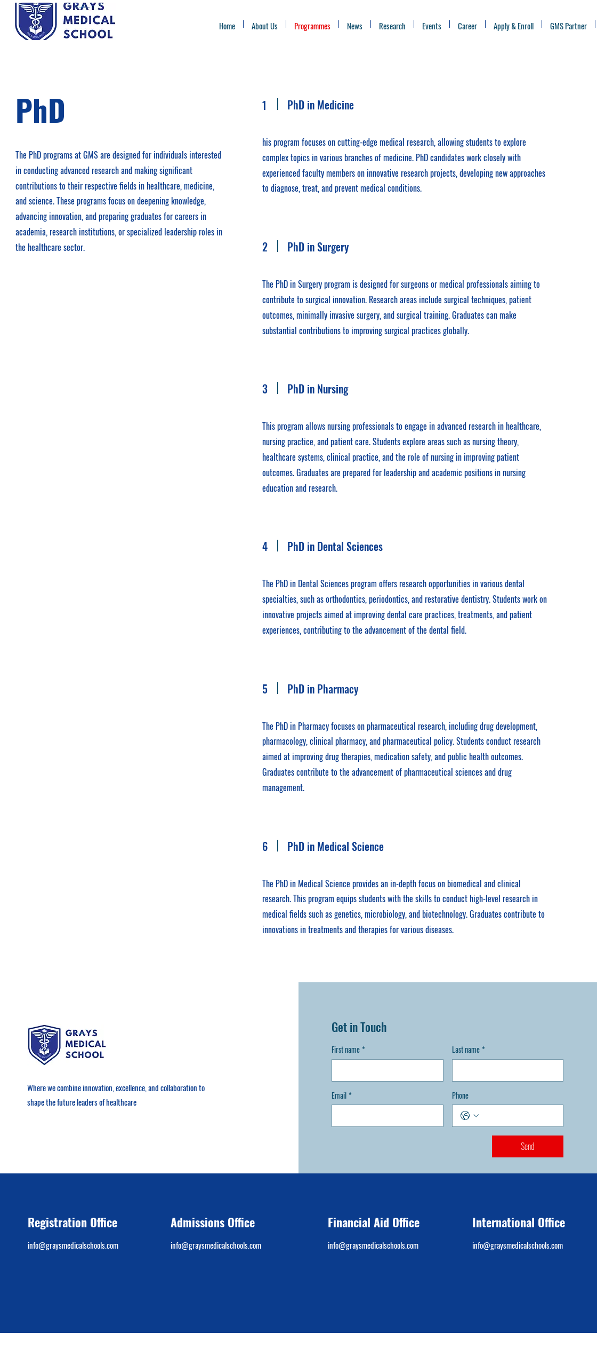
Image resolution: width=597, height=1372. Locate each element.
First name (348, 1049)
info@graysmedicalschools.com (73, 1245)
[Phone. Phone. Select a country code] (469, 1115)
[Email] (384, 1115)
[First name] (384, 1070)
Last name (468, 1049)
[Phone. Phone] (518, 1115)
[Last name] (505, 1070)
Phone (460, 1095)
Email (342, 1095)
